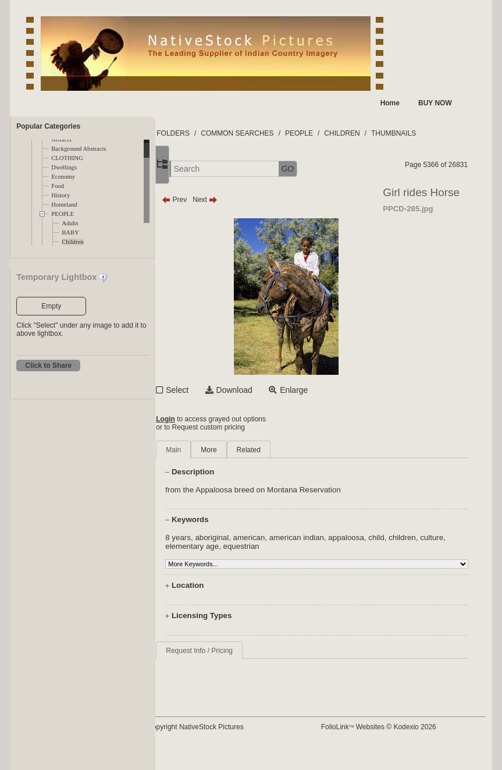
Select (214, 390)
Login (202, 419)
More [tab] (246, 450)
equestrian (306, 546)
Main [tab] (210, 450)
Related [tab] (286, 450)
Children (72, 242)
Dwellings (64, 167)
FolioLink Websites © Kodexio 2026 (396, 727)
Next (242, 200)
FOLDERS (210, 133)
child (413, 537)
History (60, 195)
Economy (63, 176)
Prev (211, 200)
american (286, 537)
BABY (70, 232)
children (439, 537)
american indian (334, 537)
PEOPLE (62, 214)
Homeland (64, 204)
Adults (70, 223)
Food (57, 186)
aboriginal (249, 537)
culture (214, 546)
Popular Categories (48, 126)
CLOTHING (67, 158)
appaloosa (383, 537)
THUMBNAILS (430, 133)
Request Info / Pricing (236, 651)
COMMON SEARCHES (274, 133)
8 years (215, 537)
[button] (196, 169)
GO (325, 168)
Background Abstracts (78, 149)
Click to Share (48, 365)
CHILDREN (379, 133)
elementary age (257, 546)
